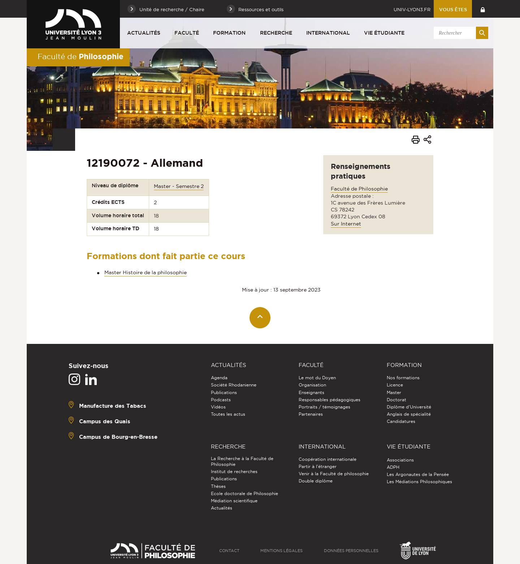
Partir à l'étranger (318, 466)
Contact (229, 550)
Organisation (312, 384)
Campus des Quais (104, 421)
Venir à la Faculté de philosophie (334, 473)
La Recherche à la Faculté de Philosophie (242, 461)
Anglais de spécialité (409, 414)
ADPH (393, 467)
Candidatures (401, 421)
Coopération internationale (327, 459)
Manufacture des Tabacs (112, 406)
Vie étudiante (384, 33)
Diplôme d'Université (409, 407)
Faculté (186, 33)
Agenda (219, 377)
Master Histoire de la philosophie (145, 272)
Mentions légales (281, 550)
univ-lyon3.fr (412, 9)
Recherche (276, 33)
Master (394, 392)
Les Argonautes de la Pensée (418, 474)
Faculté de (81, 56)
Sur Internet (346, 224)
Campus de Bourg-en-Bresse (118, 437)
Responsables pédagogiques (329, 399)
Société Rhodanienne (233, 384)
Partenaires (311, 414)
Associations (400, 460)
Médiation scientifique (234, 500)
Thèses (218, 486)
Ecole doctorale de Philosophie (244, 493)
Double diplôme (316, 480)
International (328, 33)
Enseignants (311, 392)
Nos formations (403, 377)
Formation (229, 33)
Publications (224, 392)
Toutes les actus (228, 414)
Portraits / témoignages (324, 407)
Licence (395, 384)
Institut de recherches (234, 471)
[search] (460, 33)
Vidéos (218, 407)
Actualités (143, 33)
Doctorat (396, 399)
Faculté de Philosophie (359, 189)
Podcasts (221, 399)
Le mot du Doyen (317, 377)
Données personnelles (351, 550)
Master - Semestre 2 (179, 186)
